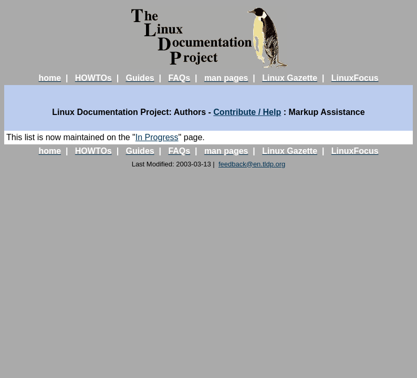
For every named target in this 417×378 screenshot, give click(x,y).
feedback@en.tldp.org (251, 164)
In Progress (157, 137)
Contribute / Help (247, 112)
